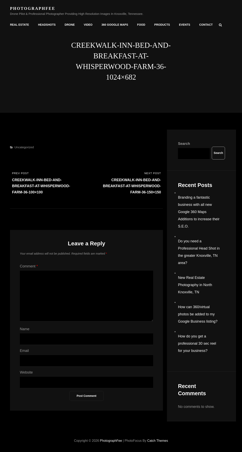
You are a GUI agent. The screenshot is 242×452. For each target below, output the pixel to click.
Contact (206, 24)
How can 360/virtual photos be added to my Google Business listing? (197, 314)
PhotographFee (32, 8)
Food (141, 24)
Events (184, 24)
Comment (29, 266)
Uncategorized (24, 147)
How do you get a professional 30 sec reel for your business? (197, 343)
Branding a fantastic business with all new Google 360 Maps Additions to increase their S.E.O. (198, 211)
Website (26, 372)
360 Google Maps (114, 24)
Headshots (47, 24)
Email (24, 351)
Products (162, 24)
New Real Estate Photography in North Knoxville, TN (195, 285)
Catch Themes (157, 440)
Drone (70, 24)
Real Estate (19, 24)
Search (184, 144)
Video (88, 24)
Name (24, 329)
